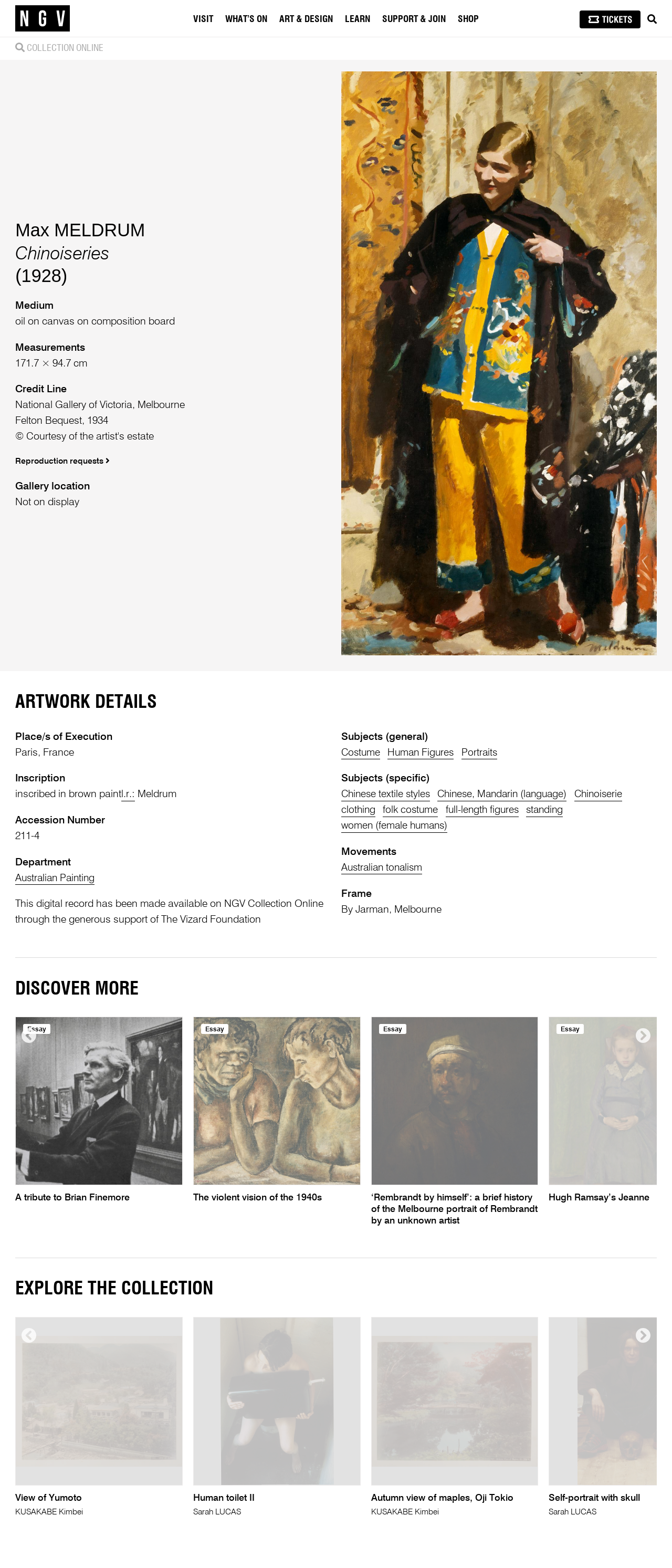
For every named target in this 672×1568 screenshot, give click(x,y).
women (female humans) (396, 826)
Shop (468, 19)
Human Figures (424, 753)
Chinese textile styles (387, 794)
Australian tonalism (383, 868)
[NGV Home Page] (42, 18)
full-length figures (486, 810)
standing (551, 810)
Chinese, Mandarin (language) (508, 794)
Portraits (484, 753)
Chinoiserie (609, 794)
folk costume (412, 810)
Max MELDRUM (80, 230)
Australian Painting (57, 878)
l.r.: (128, 794)
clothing (358, 810)
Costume (361, 753)
